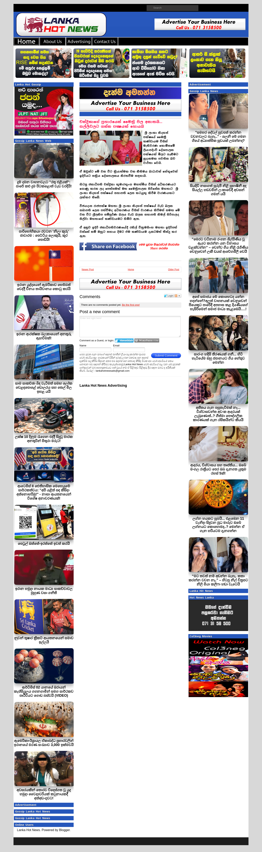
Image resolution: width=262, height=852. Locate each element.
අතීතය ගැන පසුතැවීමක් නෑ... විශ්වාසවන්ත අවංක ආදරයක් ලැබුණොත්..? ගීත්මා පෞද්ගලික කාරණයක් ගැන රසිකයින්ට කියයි (218, 414)
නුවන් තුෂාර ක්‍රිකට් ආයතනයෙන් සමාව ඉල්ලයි (43, 640)
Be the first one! (131, 304)
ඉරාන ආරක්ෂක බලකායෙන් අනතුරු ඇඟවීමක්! (43, 336)
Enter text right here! (130, 326)
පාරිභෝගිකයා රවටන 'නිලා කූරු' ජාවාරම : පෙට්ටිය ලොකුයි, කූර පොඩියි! (44, 235)
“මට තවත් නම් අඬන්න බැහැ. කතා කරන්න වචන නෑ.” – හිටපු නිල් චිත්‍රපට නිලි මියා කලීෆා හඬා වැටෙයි (218, 580)
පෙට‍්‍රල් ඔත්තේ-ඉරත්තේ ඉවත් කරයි (44, 544)
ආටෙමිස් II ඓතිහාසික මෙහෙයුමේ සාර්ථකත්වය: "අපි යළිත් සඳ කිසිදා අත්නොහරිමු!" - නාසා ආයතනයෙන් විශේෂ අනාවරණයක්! (43, 492)
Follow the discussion (177, 295)
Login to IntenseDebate (124, 340)
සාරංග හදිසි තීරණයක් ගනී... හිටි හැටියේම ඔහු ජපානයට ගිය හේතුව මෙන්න (218, 358)
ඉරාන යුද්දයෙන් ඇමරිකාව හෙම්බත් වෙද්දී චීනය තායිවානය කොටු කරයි (43, 287)
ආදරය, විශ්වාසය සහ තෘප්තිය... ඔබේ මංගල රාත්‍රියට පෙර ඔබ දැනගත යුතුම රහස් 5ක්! (218, 469)
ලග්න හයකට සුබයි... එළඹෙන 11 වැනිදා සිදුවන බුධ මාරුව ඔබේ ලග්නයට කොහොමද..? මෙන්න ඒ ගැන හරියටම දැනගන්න (218, 525)
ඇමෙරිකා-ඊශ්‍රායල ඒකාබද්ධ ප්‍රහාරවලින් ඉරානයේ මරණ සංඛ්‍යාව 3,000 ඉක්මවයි (43, 743)
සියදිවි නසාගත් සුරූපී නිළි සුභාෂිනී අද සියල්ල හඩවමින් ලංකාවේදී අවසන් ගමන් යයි (218, 190)
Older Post (173, 269)
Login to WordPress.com (146, 340)
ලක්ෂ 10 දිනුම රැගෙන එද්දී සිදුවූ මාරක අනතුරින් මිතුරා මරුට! (44, 439)
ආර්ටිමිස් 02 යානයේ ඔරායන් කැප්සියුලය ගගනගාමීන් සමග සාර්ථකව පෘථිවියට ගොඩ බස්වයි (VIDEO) (43, 691)
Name (83, 345)
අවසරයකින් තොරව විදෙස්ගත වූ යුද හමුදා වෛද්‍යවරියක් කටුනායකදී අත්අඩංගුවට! (44, 794)
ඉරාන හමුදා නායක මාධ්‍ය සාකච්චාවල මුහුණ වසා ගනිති (43, 591)
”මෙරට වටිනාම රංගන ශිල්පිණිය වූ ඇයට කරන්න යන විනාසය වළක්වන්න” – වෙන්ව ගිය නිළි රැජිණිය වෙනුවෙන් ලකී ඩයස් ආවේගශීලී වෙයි (218, 245)
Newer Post (88, 269)
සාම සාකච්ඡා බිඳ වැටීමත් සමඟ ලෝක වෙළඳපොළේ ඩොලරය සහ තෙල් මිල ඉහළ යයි (43, 387)
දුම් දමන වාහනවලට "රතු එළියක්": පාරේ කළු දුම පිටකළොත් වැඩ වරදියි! (44, 184)
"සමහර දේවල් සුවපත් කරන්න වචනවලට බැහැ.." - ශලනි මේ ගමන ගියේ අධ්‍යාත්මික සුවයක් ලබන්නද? (218, 136)
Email (116, 345)
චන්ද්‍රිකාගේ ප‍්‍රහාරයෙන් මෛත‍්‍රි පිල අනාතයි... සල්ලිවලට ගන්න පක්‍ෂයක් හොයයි (121, 124)
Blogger (64, 830)
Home (131, 269)
